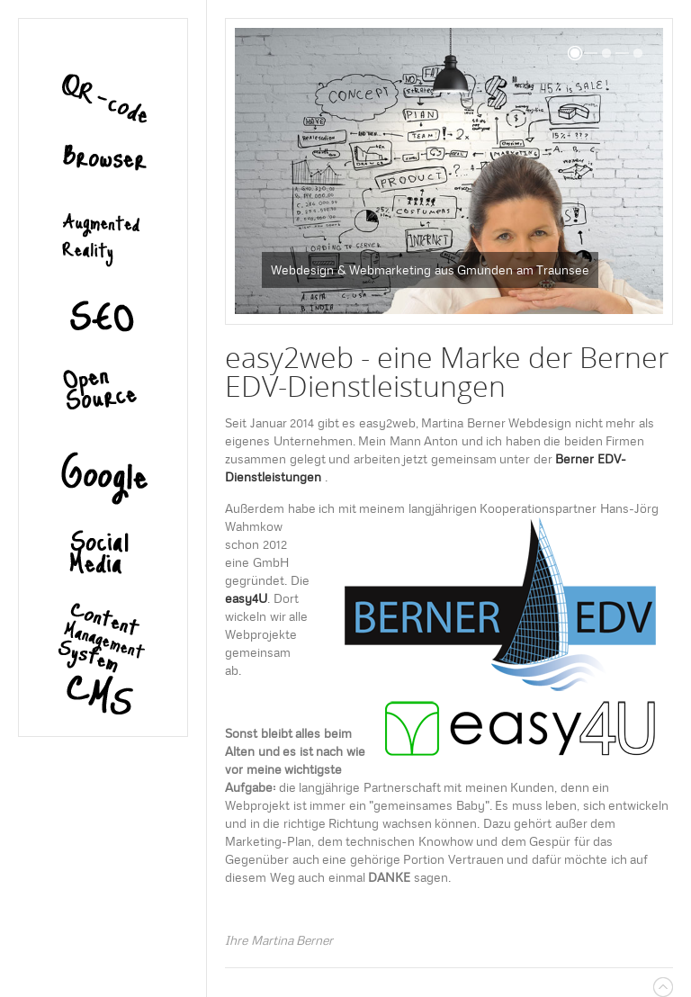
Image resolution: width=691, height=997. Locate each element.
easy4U (246, 598)
